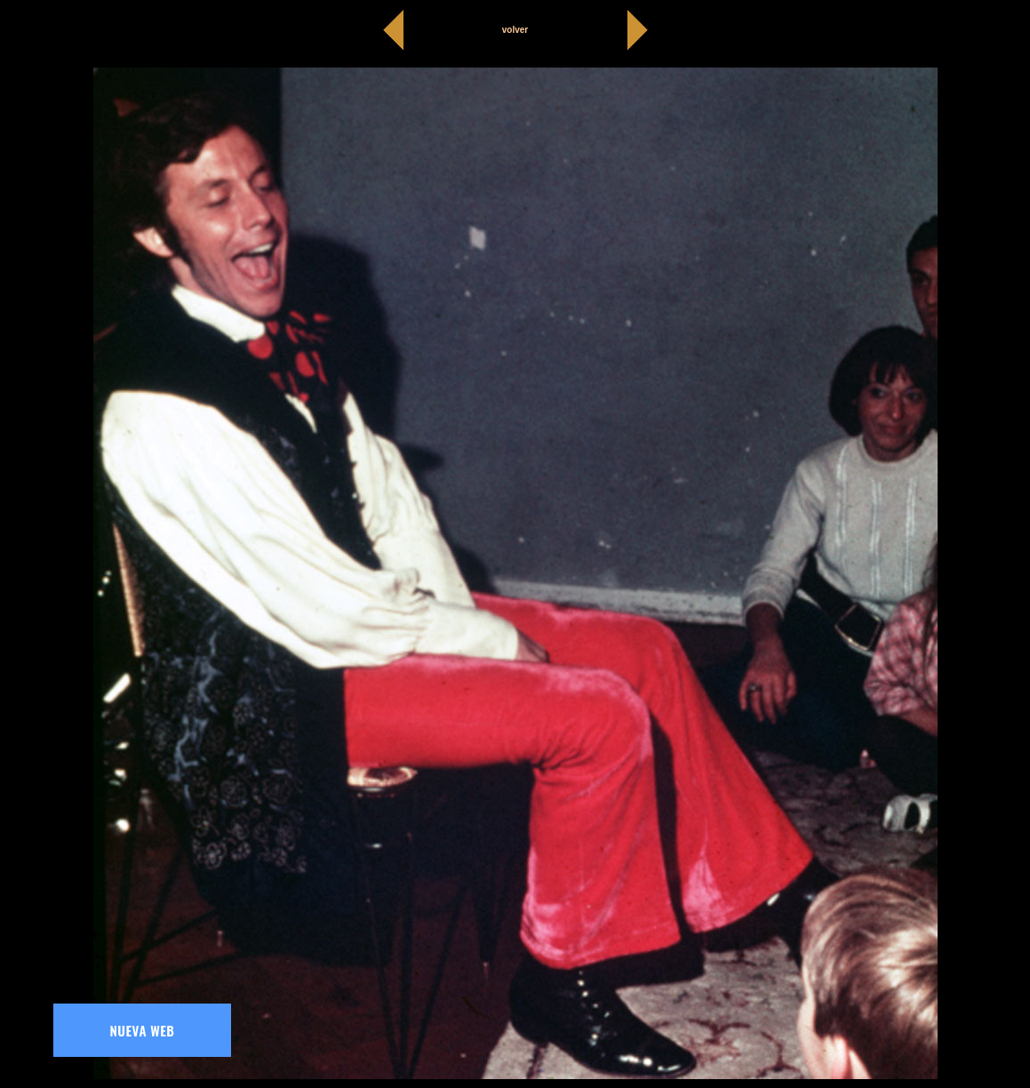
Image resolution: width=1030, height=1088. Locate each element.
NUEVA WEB (142, 1030)
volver (515, 30)
